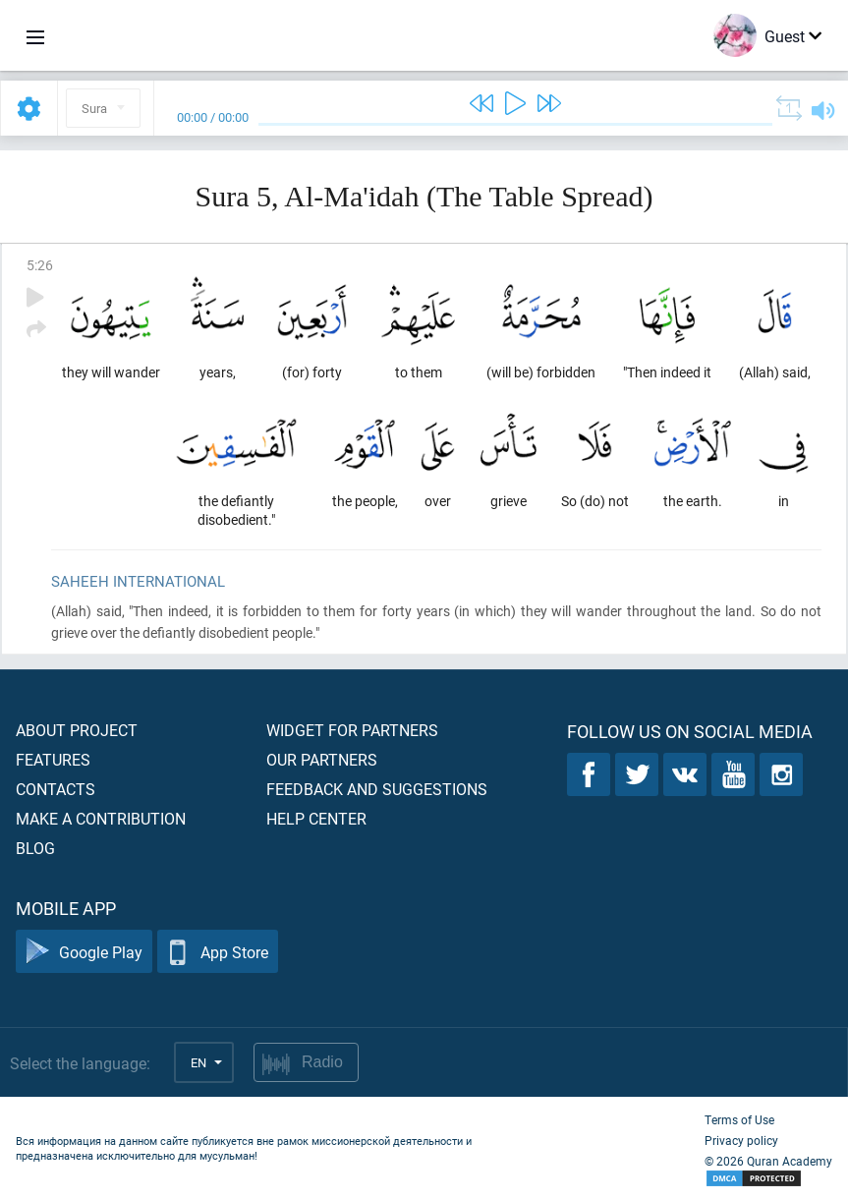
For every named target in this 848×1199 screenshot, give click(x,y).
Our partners (321, 759)
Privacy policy (741, 1140)
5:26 (40, 265)
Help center (316, 818)
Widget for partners (352, 729)
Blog (35, 847)
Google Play (84, 952)
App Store (217, 952)
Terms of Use (739, 1119)
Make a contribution (101, 818)
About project (77, 729)
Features (53, 759)
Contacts (55, 788)
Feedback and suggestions (376, 788)
